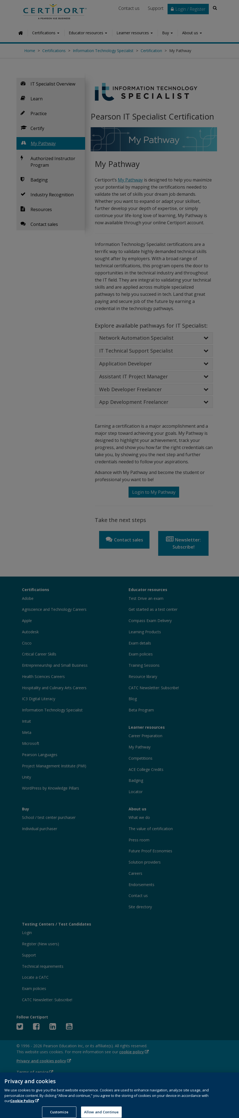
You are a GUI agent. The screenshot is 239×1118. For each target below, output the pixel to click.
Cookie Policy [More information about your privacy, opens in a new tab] (22, 1104)
